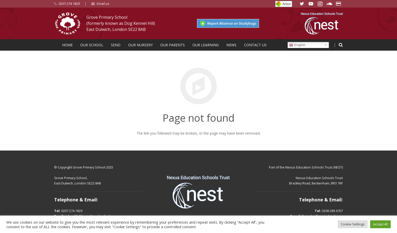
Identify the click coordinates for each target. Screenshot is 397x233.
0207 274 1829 (69, 3)
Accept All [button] (380, 224)
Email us (103, 3)
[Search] (341, 45)
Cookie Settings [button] (353, 224)
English (297, 45)
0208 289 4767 (332, 211)
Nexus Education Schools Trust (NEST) (314, 167)
